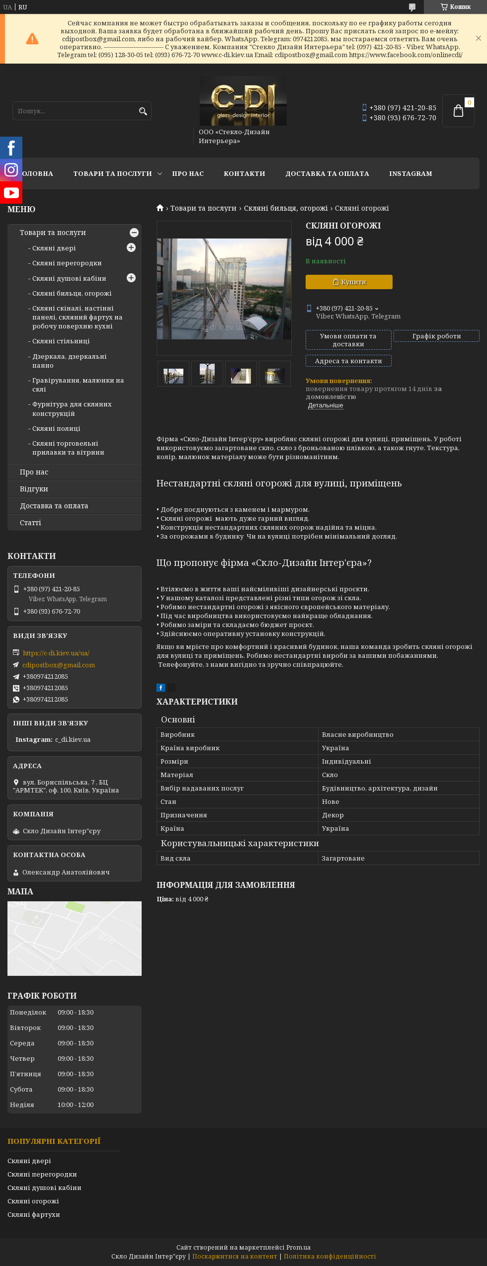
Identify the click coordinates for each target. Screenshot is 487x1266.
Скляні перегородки (67, 262)
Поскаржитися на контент (234, 1256)
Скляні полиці (56, 428)
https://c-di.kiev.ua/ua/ (56, 653)
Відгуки (34, 488)
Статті (30, 522)
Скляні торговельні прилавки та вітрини (68, 448)
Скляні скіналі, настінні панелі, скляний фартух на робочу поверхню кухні (77, 317)
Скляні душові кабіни (69, 278)
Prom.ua (298, 1247)
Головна (35, 173)
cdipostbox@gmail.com (58, 665)
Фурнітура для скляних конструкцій (72, 408)
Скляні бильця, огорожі (286, 208)
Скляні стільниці (61, 340)
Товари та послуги (112, 173)
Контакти (244, 173)
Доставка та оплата (327, 173)
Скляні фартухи (33, 1214)
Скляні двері (54, 247)
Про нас (188, 173)
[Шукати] (143, 111)
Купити (353, 281)
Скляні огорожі (33, 1200)
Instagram (410, 173)
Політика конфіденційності (330, 1256)
